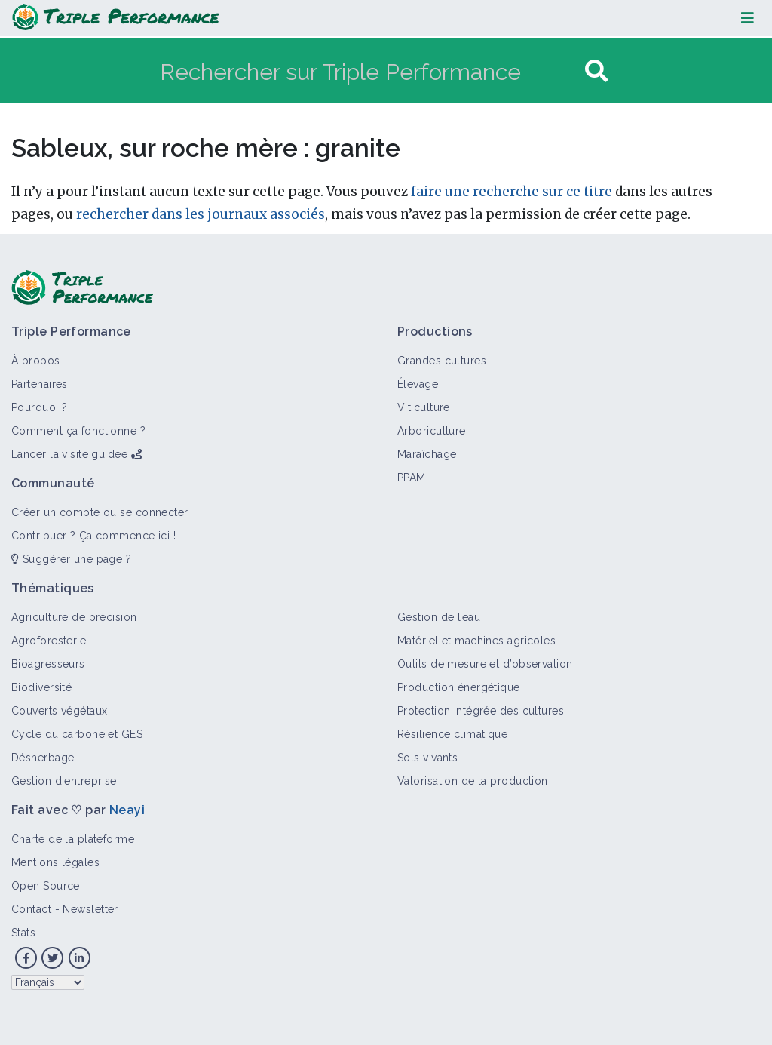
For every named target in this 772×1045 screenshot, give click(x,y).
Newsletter (90, 909)
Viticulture (423, 407)
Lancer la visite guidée (69, 454)
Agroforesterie (48, 641)
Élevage (417, 384)
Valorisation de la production (472, 781)
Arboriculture (431, 431)
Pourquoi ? (39, 407)
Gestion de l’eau (438, 617)
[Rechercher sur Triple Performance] (370, 71)
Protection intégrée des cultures (480, 711)
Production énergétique (458, 687)
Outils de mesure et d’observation (485, 664)
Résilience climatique (452, 734)
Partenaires (39, 384)
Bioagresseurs (48, 664)
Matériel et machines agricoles (476, 641)
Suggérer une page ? (71, 559)
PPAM (411, 478)
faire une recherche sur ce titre (511, 191)
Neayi (127, 810)
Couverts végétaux (59, 711)
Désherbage (42, 757)
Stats (23, 933)
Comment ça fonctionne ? (78, 431)
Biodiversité (41, 687)
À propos (35, 361)
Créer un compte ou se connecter (99, 512)
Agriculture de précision (74, 617)
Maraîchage (426, 454)
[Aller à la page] (596, 71)
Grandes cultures (441, 361)
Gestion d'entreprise (64, 781)
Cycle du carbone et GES (76, 734)
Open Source (45, 886)
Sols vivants (427, 757)
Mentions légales (55, 862)
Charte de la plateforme (72, 839)
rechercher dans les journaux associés (200, 214)
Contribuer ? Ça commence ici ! (93, 536)
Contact (31, 909)
